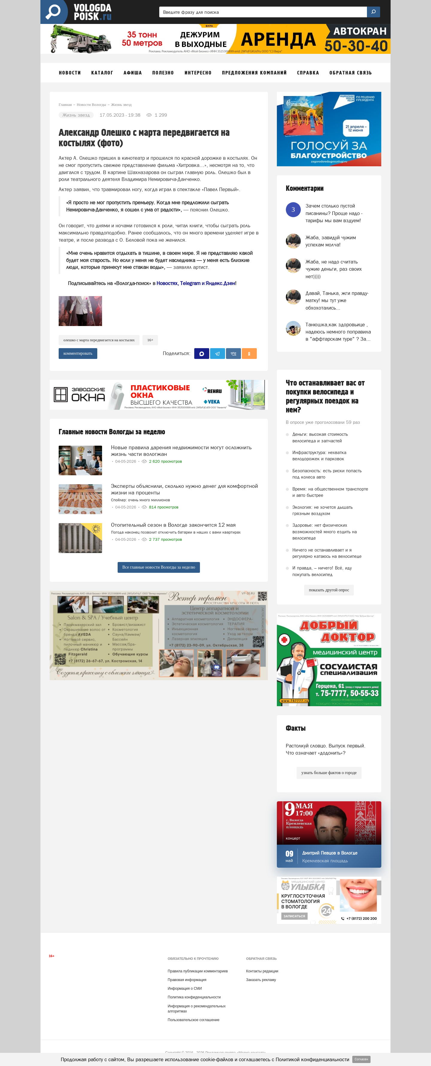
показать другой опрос (329, 590)
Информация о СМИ (185, 988)
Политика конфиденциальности (194, 997)
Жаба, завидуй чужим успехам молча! (331, 241)
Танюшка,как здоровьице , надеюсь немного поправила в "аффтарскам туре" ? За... (338, 332)
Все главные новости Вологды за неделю (158, 567)
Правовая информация (187, 980)
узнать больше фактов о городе (328, 772)
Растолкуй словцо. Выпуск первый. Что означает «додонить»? (325, 749)
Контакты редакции (262, 971)
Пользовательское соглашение (193, 1020)
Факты (296, 728)
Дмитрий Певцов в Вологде (329, 852)
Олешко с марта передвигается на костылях (99, 340)
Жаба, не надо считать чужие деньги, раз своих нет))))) (334, 269)
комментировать (77, 353)
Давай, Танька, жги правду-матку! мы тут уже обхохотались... (337, 300)
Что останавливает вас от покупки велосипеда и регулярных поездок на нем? (325, 397)
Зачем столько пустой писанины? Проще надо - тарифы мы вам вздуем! (334, 213)
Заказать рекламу (261, 980)
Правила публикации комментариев (198, 971)
